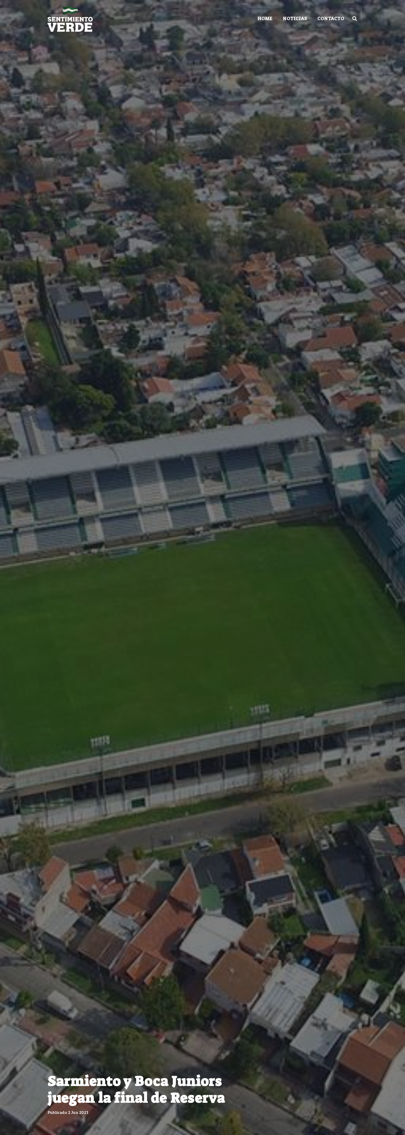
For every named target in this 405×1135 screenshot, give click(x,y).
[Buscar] (354, 18)
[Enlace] (70, 19)
